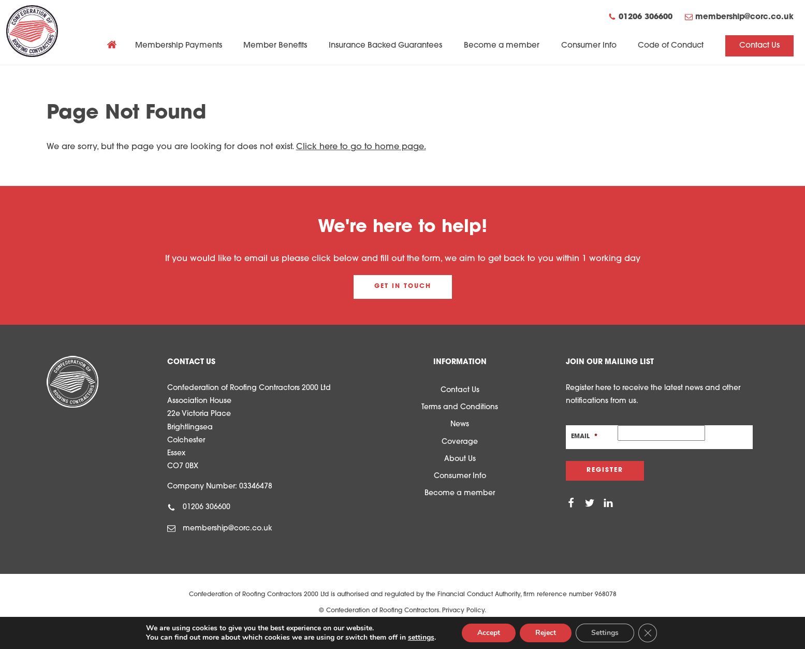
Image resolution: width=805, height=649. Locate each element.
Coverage (460, 442)
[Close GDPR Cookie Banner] (647, 633)
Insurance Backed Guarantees (385, 46)
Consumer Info (589, 46)
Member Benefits (275, 46)
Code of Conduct (671, 46)
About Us (460, 459)
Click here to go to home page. (361, 147)
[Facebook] (571, 503)
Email (584, 437)
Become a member (501, 46)
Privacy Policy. (464, 611)
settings (421, 637)
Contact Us (759, 46)
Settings (605, 633)
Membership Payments (178, 46)
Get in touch (402, 286)
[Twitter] (589, 503)
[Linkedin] (608, 503)
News (459, 424)
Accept (488, 633)
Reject (545, 633)
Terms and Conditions (459, 407)
